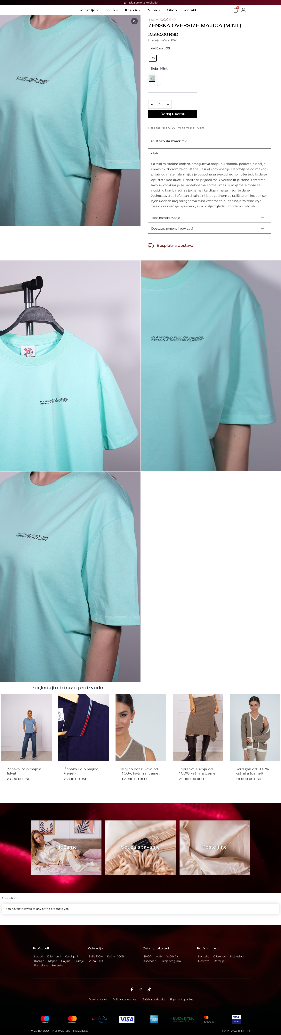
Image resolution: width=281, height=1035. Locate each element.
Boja (154, 73)
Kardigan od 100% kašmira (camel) (252, 776)
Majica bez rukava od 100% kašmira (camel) (140, 776)
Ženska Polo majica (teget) (81, 776)
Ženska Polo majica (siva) (24, 776)
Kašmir (133, 12)
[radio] (152, 63)
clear (155, 90)
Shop (172, 12)
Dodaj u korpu (172, 118)
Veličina (157, 53)
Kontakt (189, 12)
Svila (112, 12)
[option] (83, 747)
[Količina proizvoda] (160, 109)
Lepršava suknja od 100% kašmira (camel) (198, 776)
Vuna (154, 12)
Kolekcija (89, 12)
